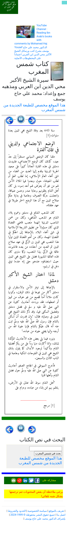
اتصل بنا (61, 514)
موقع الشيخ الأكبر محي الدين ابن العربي (9, 7)
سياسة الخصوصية (37, 510)
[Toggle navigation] (64, 2)
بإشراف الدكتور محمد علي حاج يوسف (45, 518)
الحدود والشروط (17, 510)
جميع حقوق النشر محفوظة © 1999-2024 (32, 514)
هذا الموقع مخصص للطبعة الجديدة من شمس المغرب (40, 460)
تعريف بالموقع (56, 510)
